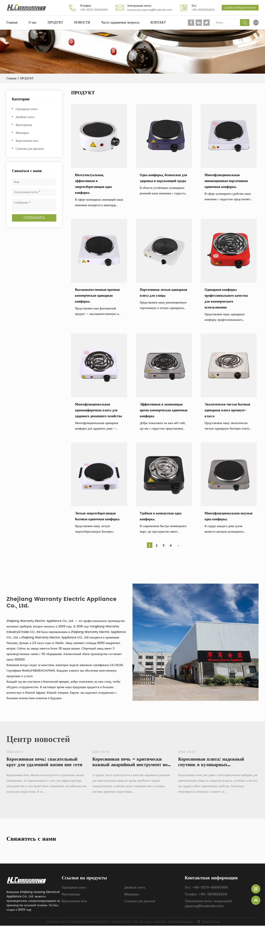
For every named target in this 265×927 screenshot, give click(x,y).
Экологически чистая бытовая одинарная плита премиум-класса (228, 411)
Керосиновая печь (27, 140)
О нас (33, 22)
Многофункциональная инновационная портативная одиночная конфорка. (226, 181)
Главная (11, 22)
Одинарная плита (27, 109)
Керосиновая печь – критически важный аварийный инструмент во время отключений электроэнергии (131, 766)
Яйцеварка (22, 132)
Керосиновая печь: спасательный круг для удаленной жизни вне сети (45, 763)
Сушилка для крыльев (30, 148)
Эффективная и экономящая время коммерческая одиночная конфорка (164, 411)
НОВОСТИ (82, 22)
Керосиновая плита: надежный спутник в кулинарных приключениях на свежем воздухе (215, 766)
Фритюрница (24, 125)
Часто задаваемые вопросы (120, 22)
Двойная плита (25, 117)
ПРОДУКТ (55, 22)
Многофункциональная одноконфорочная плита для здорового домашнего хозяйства (98, 411)
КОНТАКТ (158, 22)
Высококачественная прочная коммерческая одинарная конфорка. (97, 296)
